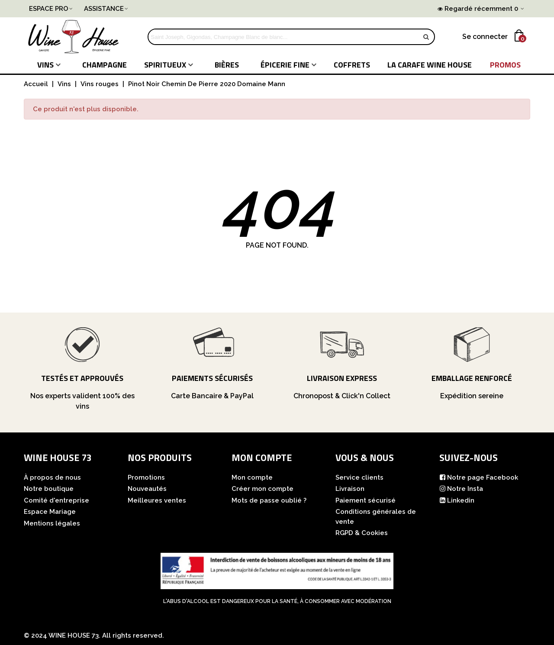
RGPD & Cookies (361, 533)
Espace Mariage (50, 512)
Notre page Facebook (478, 478)
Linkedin (456, 501)
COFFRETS (352, 65)
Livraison (349, 489)
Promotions (146, 477)
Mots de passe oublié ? (269, 500)
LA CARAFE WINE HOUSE (429, 65)
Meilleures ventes (157, 500)
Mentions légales (52, 523)
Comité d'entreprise (56, 500)
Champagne (104, 65)
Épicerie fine (285, 65)
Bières (227, 65)
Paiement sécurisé (365, 500)
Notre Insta (461, 489)
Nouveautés (147, 489)
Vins (45, 65)
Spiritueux (165, 65)
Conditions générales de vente (375, 517)
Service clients (359, 477)
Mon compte (252, 477)
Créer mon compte (262, 489)
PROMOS (505, 65)
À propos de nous (52, 477)
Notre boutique (49, 489)
